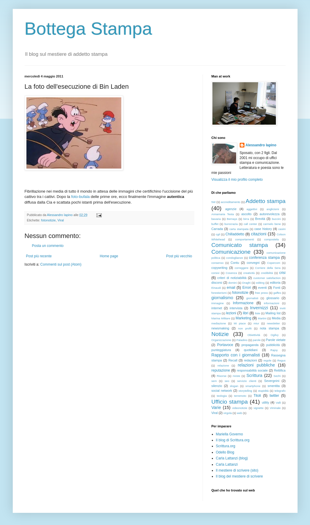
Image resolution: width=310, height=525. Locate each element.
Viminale (275, 408)
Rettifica (280, 370)
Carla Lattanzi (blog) (232, 458)
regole (267, 360)
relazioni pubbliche (256, 365)
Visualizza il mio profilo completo (237, 179)
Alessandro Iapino (261, 145)
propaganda (250, 345)
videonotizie (239, 408)
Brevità (260, 219)
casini (282, 229)
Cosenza (231, 273)
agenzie (230, 209)
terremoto (240, 395)
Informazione (243, 303)
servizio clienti (246, 381)
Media (276, 318)
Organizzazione (221, 340)
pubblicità (273, 345)
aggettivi (252, 209)
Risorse (222, 376)
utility (265, 402)
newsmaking (220, 328)
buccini (276, 219)
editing (260, 282)
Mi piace (240, 323)
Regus (281, 360)
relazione (223, 365)
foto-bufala (80, 196)
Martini (262, 318)
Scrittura (255, 375)
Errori (246, 288)
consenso (218, 262)
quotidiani (250, 350)
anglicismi (273, 209)
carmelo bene (272, 224)
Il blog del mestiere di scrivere (239, 476)
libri (246, 313)
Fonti (276, 287)
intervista (236, 308)
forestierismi (219, 292)
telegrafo (279, 390)
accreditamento (231, 202)
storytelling (245, 390)
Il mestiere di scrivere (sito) (237, 470)
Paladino (241, 340)
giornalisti (252, 298)
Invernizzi (259, 307)
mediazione (219, 323)
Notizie (220, 334)
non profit (245, 328)
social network (222, 390)
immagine (218, 303)
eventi (262, 287)
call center (250, 224)
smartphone (252, 386)
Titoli (257, 396)
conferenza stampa (264, 258)
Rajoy (274, 350)
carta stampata (239, 229)
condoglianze (234, 257)
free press (261, 292)
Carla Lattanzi (227, 464)
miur (256, 323)
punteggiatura (221, 350)
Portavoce (225, 345)
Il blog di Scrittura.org (232, 440)
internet (217, 308)
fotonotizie (48, 220)
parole (257, 340)
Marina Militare (221, 318)
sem (214, 381)
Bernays (232, 219)
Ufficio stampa (230, 402)
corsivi (216, 273)
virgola (227, 413)
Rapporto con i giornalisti (236, 355)
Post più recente (39, 256)
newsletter (273, 323)
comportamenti (244, 239)
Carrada (217, 229)
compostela (271, 239)
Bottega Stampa (88, 29)
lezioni (231, 313)
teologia (222, 395)
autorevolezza (269, 214)
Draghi (246, 282)
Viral (61, 220)
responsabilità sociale (252, 370)
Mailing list (273, 313)
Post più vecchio (179, 256)
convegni (253, 262)
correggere (241, 267)
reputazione (221, 370)
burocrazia (231, 224)
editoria (275, 282)
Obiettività (253, 335)
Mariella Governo (229, 434)
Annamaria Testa (223, 214)
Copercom (273, 262)
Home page (109, 256)
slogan (234, 386)
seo (227, 381)
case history (263, 229)
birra (246, 219)
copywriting (220, 267)
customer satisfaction (267, 278)
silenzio (217, 386)
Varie (216, 407)
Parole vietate (275, 340)
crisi (282, 273)
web (239, 413)
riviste (236, 376)
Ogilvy (275, 335)
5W (214, 202)
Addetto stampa (266, 201)
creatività (249, 273)
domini (232, 282)
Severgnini (271, 381)
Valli (278, 402)
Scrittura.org (225, 446)
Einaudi (216, 287)
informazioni (271, 303)
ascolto (246, 214)
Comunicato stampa (240, 245)
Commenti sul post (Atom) (61, 264)
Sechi (277, 376)
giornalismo (222, 297)
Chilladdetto (234, 234)
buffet (215, 224)
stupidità (263, 390)
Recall (232, 360)
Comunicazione (231, 252)
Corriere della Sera (268, 267)
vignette (259, 408)
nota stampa (269, 328)
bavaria (216, 219)
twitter (274, 396)
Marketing (243, 318)
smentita (274, 386)
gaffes (277, 292)
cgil (218, 234)
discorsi (217, 282)
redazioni (250, 360)
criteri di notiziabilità (232, 278)
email (231, 288)
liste (257, 313)
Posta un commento (48, 246)
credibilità (267, 273)
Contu (234, 262)
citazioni (258, 233)
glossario (272, 298)
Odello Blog (225, 452)
